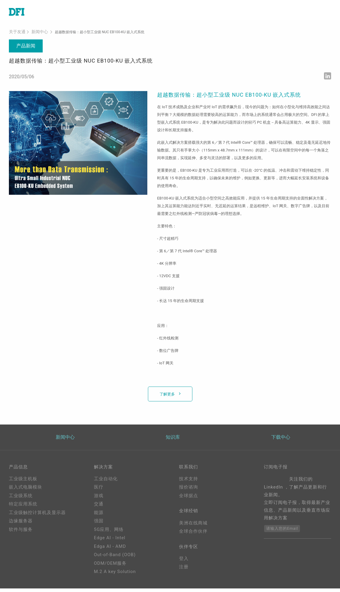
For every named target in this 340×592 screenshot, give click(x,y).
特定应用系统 (23, 507)
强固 (98, 524)
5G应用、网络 (109, 533)
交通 (98, 507)
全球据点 (188, 499)
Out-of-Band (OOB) (115, 558)
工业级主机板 (23, 482)
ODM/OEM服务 (110, 566)
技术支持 (188, 482)
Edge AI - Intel (109, 541)
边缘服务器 (21, 524)
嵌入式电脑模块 (25, 491)
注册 (184, 572)
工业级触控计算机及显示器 (37, 516)
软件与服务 (21, 533)
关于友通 (16, 35)
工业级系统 (21, 499)
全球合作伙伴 (193, 536)
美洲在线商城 (193, 527)
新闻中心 (36, 35)
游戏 (98, 499)
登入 (184, 564)
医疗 (98, 491)
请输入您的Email (282, 532)
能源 (98, 516)
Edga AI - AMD (110, 550)
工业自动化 (106, 482)
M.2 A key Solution (115, 575)
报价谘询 (188, 491)
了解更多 (167, 397)
